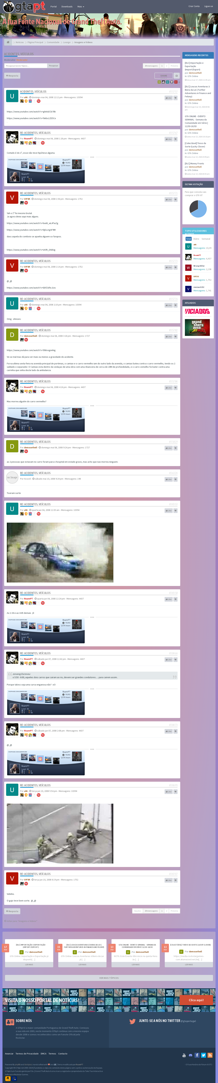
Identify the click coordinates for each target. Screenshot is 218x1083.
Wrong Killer (199, 266)
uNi (195, 244)
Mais (81, 6)
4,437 (208, 258)
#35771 (173, 193)
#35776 (173, 299)
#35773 (173, 261)
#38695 (173, 785)
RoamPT (197, 255)
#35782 (173, 330)
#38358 (173, 593)
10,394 (209, 247)
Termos (52, 1053)
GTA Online (193, 76)
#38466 (173, 653)
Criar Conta (194, 6)
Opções (137, 911)
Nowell (27, 478)
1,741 (208, 290)
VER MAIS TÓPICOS (109, 977)
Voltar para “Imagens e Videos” (20, 921)
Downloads (67, 6)
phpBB (17, 1064)
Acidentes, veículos (19, 54)
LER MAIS (29, 964)
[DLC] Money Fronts (194, 163)
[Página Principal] (8, 42)
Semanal (206, 238)
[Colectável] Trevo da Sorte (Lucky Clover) (190, 945)
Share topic (163, 77)
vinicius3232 (199, 287)
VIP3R (196, 276)
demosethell (195, 72)
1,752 (208, 279)
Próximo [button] (174, 66)
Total (188, 238)
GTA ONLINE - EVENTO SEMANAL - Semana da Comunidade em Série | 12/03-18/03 (137, 946)
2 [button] (166, 66)
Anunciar (9, 1053)
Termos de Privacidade (27, 1053)
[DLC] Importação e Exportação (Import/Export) (194, 66)
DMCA (43, 1053)
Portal (54, 6)
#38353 (173, 504)
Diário (196, 238)
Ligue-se (209, 6)
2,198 (208, 269)
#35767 (173, 133)
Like (169, 98)
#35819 (173, 441)
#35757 (173, 91)
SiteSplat (28, 1064)
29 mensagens (151, 66)
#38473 (173, 725)
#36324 (173, 473)
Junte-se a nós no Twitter (167, 1020)
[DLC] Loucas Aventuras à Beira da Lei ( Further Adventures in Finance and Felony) (84, 946)
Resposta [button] (12, 75)
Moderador (22, 59)
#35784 (173, 381)
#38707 (173, 874)
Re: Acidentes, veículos (35, 133)
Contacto (62, 1053)
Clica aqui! (196, 1000)
